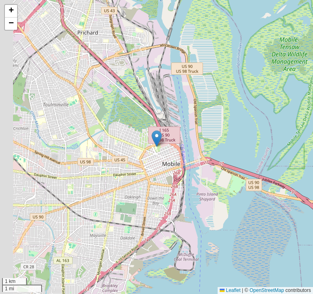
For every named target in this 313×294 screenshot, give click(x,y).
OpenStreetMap (266, 290)
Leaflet (230, 290)
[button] (157, 138)
